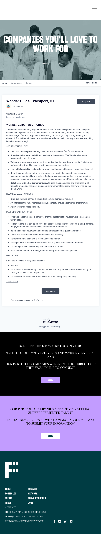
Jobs (30, 503)
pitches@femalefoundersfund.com (25, 512)
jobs (4, 83)
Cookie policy (55, 327)
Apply (50, 380)
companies (16, 83)
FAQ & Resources (37, 498)
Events (8, 498)
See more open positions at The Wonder (27, 300)
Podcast (32, 489)
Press (8, 503)
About (8, 489)
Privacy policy (44, 327)
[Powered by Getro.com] (50, 320)
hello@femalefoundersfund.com (24, 521)
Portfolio (10, 493)
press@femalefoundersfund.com (24, 516)
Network (32, 493)
